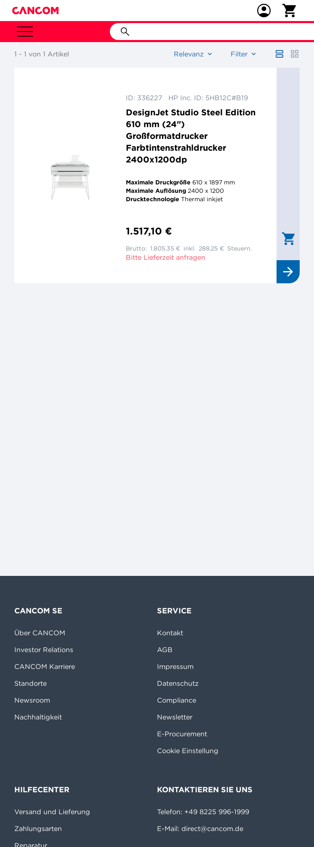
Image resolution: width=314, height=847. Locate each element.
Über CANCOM (39, 633)
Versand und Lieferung (52, 811)
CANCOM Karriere (44, 666)
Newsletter (174, 717)
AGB (165, 649)
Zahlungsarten (38, 828)
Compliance (176, 700)
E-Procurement (182, 734)
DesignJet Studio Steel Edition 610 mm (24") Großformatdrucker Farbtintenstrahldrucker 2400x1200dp (190, 136)
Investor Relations (43, 649)
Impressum (175, 666)
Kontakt (170, 633)
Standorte (30, 683)
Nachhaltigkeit (38, 717)
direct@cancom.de (212, 828)
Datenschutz (178, 683)
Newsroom (32, 700)
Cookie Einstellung (187, 750)
